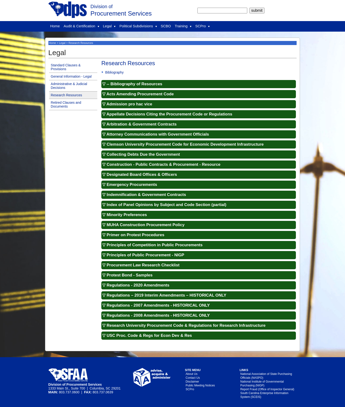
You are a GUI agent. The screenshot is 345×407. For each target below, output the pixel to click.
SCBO (166, 26)
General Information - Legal (71, 76)
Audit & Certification (81, 26)
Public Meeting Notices (200, 385)
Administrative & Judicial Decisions (69, 86)
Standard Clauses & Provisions (66, 67)
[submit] (256, 10)
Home (55, 26)
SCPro (202, 26)
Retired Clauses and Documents (66, 104)
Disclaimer (192, 381)
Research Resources (66, 95)
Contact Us (193, 377)
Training (183, 26)
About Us (191, 374)
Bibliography (114, 72)
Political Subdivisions (138, 26)
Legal (109, 26)
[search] (222, 10)
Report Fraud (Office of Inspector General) (267, 389)
